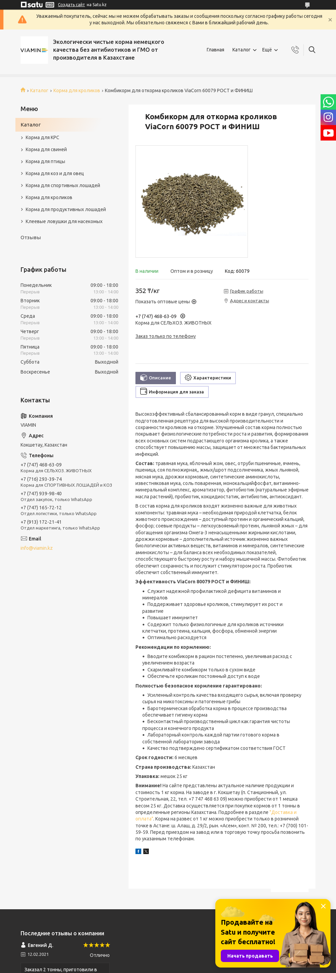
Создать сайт (71, 4)
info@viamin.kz (37, 548)
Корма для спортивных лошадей (63, 185)
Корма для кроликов (76, 90)
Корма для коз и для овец (55, 173)
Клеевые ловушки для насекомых (64, 221)
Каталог (241, 49)
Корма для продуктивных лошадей (66, 209)
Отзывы (31, 237)
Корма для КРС (42, 137)
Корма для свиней (46, 149)
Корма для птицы (45, 161)
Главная (215, 49)
